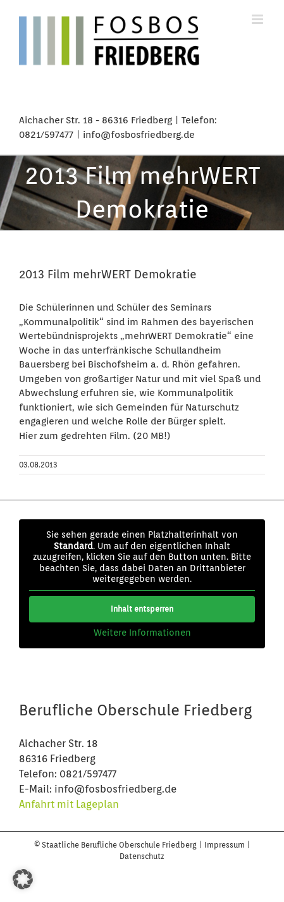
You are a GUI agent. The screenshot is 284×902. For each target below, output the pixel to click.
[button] (23, 879)
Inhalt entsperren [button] (142, 609)
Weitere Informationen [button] (142, 632)
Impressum (225, 844)
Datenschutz (142, 856)
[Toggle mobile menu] (258, 19)
